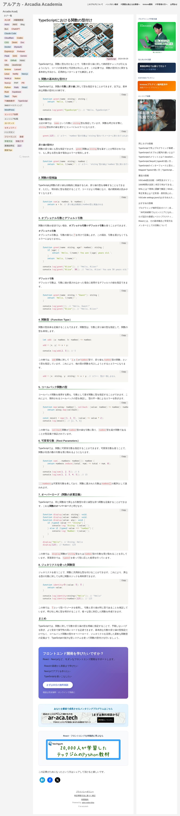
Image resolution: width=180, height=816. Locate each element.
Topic (14, 97)
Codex (20, 39)
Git (6, 61)
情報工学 (19, 142)
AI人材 (7, 21)
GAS (15, 57)
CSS (7, 43)
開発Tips (8, 151)
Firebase (21, 52)
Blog (22, 25)
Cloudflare (9, 39)
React (24, 88)
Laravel (17, 70)
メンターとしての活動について (153, 226)
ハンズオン (9, 133)
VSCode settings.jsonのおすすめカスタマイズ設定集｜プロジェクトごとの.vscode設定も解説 (157, 198)
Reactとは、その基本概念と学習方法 (156, 222)
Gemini (23, 57)
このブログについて (95, 5)
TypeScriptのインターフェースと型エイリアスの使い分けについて (157, 166)
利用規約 (84, 801)
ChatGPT (16, 30)
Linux (7, 75)
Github (13, 61)
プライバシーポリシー (85, 793)
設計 (19, 146)
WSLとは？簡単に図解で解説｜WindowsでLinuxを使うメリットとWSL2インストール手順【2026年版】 (157, 190)
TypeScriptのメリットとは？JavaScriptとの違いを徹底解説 (157, 157)
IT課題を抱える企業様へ (130, 5)
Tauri (7, 97)
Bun (6, 30)
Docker (8, 48)
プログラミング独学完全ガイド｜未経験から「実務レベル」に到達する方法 (157, 209)
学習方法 (8, 142)
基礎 (21, 137)
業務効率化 (9, 146)
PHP (16, 84)
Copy (124, 95)
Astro (7, 25)
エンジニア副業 (11, 115)
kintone (8, 70)
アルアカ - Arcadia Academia (32, 5)
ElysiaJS (18, 48)
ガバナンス (9, 124)
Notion (17, 79)
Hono (22, 61)
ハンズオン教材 (112, 5)
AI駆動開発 (18, 21)
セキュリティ (10, 128)
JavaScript (16, 66)
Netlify (15, 75)
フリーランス (10, 137)
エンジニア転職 (11, 119)
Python (8, 88)
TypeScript (111, 60)
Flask (7, 57)
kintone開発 (148, 5)
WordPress (9, 111)
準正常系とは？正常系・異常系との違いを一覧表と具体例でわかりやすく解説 (157, 194)
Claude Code (10, 34)
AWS (15, 25)
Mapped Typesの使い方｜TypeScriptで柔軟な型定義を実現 (157, 171)
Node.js (8, 79)
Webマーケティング (13, 106)
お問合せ (173, 5)
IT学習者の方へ (161, 5)
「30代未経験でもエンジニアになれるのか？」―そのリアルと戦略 (157, 213)
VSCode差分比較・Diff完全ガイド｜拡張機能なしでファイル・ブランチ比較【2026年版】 (157, 181)
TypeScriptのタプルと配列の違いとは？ (157, 153)
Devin (14, 43)
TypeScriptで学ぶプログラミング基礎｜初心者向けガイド (157, 149)
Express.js (9, 52)
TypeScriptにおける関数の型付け (65, 21)
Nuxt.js (8, 84)
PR (23, 84)
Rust (7, 93)
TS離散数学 (10, 102)
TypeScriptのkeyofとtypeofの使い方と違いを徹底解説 (157, 162)
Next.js (25, 75)
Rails (16, 88)
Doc (22, 43)
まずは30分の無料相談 (59, 686)
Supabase (16, 93)
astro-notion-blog (88, 804)
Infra (7, 66)
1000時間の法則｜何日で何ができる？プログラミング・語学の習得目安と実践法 (157, 185)
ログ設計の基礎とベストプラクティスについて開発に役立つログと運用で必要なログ (157, 217)
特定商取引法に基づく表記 (85, 797)
